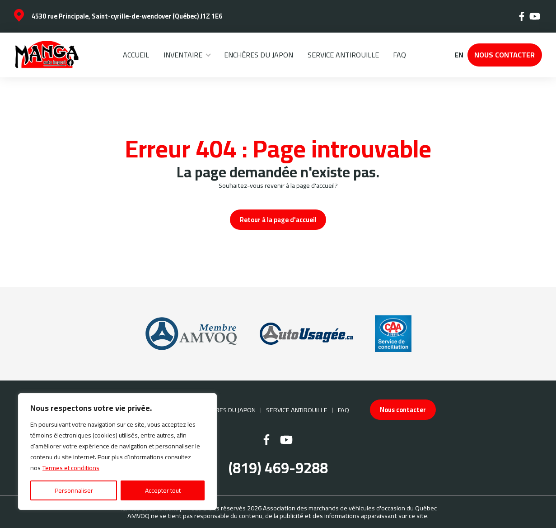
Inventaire (183, 55)
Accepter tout (163, 490)
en (458, 55)
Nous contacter (504, 55)
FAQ (399, 55)
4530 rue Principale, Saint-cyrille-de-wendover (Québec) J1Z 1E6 (127, 16)
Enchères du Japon (258, 55)
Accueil (136, 55)
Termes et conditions (70, 468)
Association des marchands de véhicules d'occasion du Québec (350, 508)
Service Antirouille (343, 55)
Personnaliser (74, 490)
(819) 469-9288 (278, 468)
